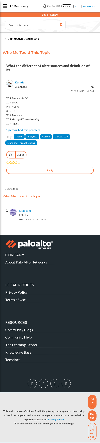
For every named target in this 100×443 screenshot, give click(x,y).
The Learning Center (21, 345)
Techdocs (12, 359)
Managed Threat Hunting (21, 142)
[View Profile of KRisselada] (25, 211)
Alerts (19, 136)
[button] (92, 402)
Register (66, 6)
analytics (32, 136)
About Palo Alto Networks (26, 262)
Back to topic (11, 188)
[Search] (35, 25)
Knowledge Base (18, 352)
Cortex (46, 136)
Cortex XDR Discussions (23, 38)
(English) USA (51, 6)
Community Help (18, 337)
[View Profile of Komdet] (20, 82)
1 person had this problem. (23, 129)
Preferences (92, 431)
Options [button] (92, 86)
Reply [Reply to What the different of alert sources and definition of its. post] (50, 170)
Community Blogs (19, 330)
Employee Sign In (90, 6)
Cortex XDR (61, 136)
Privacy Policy (56, 419)
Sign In (77, 6)
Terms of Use (15, 299)
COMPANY (14, 254)
